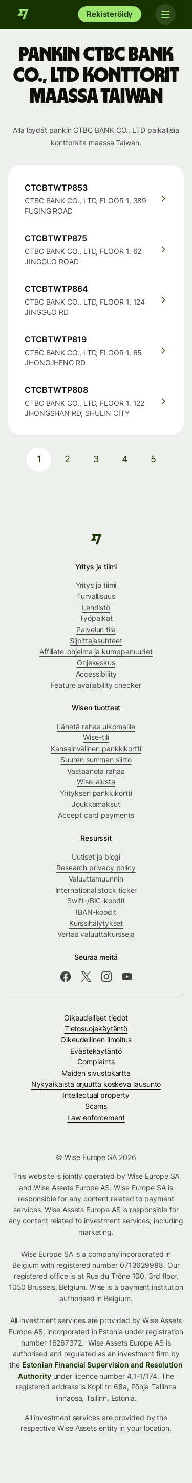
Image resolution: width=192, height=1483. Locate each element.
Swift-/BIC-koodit (96, 900)
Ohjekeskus (96, 662)
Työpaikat (95, 618)
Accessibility (96, 673)
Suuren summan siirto (95, 759)
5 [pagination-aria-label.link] (153, 459)
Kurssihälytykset (96, 923)
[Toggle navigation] (165, 14)
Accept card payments (96, 814)
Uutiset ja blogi (96, 856)
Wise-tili (96, 737)
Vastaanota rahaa (96, 771)
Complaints (95, 1061)
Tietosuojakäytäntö (96, 1028)
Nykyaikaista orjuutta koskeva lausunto (96, 1084)
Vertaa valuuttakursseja (96, 934)
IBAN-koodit (96, 912)
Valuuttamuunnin (96, 878)
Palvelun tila (96, 629)
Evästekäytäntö (96, 1051)
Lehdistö (96, 607)
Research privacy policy (96, 867)
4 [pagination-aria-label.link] (125, 459)
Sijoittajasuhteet (96, 640)
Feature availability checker (96, 685)
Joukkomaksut (96, 804)
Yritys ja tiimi (96, 585)
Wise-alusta (96, 781)
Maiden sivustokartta (96, 1073)
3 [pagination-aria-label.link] (96, 459)
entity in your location (134, 1428)
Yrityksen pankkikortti (96, 793)
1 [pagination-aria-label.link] (39, 459)
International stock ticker (96, 890)
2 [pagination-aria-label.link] (67, 459)
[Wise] (23, 14)
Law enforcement (96, 1117)
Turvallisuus (96, 596)
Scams (96, 1106)
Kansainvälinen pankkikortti (96, 748)
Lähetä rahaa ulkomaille (96, 726)
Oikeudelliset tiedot (95, 1017)
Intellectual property (95, 1095)
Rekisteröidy (110, 14)
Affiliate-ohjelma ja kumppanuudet (96, 651)
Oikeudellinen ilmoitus (96, 1039)
